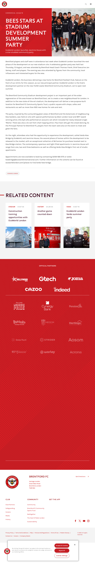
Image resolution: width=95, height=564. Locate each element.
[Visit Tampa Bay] (47, 373)
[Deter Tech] (19, 339)
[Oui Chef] (75, 407)
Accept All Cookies (62, 545)
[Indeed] (61, 289)
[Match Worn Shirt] (47, 407)
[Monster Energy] (47, 322)
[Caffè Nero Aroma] (47, 458)
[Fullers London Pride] (19, 305)
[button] (7, 551)
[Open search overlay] (85, 4)
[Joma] (75, 279)
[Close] (75, 545)
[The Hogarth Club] (19, 441)
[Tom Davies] (75, 424)
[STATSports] (19, 356)
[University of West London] (19, 373)
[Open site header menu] (90, 4)
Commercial (10, 13)
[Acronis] (75, 356)
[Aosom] (75, 339)
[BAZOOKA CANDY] (19, 322)
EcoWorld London (12, 173)
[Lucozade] (75, 441)
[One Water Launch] (75, 390)
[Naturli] (47, 390)
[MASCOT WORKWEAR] (75, 373)
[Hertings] (75, 322)
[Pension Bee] (75, 305)
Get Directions (80, 486)
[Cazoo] (33, 289)
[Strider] (47, 339)
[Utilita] (19, 390)
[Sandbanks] (19, 424)
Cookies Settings (62, 555)
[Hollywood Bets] (19, 279)
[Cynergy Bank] (47, 305)
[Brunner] (19, 407)
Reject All (62, 550)
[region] (43, 550)
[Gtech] (47, 279)
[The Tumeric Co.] (47, 441)
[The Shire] (47, 424)
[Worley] (47, 356)
